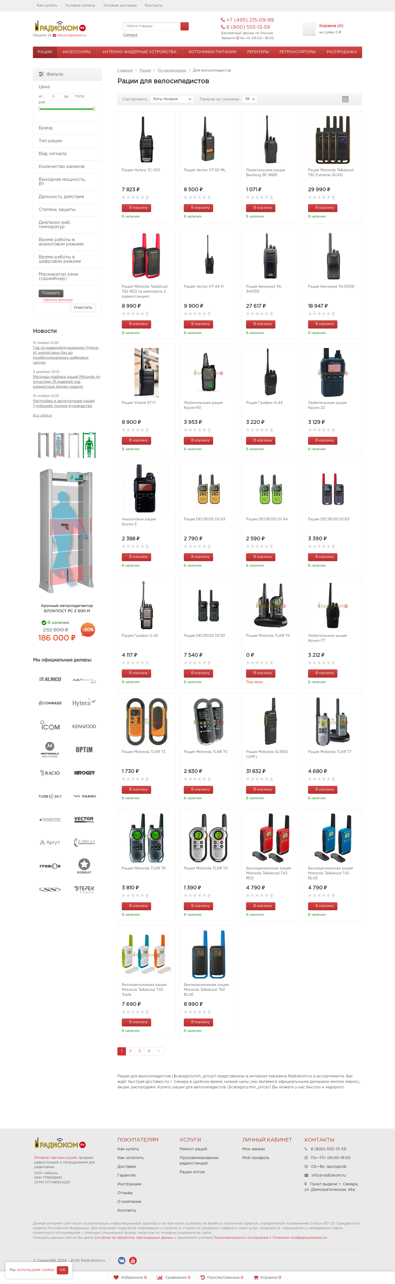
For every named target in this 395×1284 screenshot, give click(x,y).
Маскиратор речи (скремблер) (67, 276)
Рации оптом (192, 1172)
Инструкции (129, 1184)
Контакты (153, 5)
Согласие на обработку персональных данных (133, 1237)
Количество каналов (67, 167)
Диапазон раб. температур (67, 225)
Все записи (42, 415)
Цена (67, 87)
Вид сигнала (67, 154)
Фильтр (51, 74)
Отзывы (125, 1193)
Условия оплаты (80, 5)
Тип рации (67, 141)
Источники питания (212, 52)
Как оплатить (130, 1158)
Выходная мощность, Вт (67, 182)
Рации (45, 52)
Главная (125, 70)
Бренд (67, 128)
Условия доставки (120, 5)
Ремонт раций (193, 1149)
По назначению (172, 70)
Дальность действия (67, 197)
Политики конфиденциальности (300, 1237)
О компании (129, 1201)
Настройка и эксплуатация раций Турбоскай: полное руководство (64, 403)
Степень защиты (67, 210)
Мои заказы (253, 1149)
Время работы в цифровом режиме (67, 259)
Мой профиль (255, 1158)
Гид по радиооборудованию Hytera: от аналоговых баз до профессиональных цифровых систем (66, 355)
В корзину (135, 207)
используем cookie (35, 1270)
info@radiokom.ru (71, 35)
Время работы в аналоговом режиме (67, 242)
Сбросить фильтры (58, 300)
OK (63, 1270)
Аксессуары (76, 52)
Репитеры (258, 52)
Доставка (126, 1166)
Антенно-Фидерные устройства (139, 52)
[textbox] (156, 26)
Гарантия (126, 1175)
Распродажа (342, 52)
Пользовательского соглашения (241, 1237)
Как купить (47, 5)
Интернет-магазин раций (55, 1157)
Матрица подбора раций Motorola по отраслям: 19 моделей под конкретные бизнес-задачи (66, 381)
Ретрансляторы (298, 52)
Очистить (83, 307)
